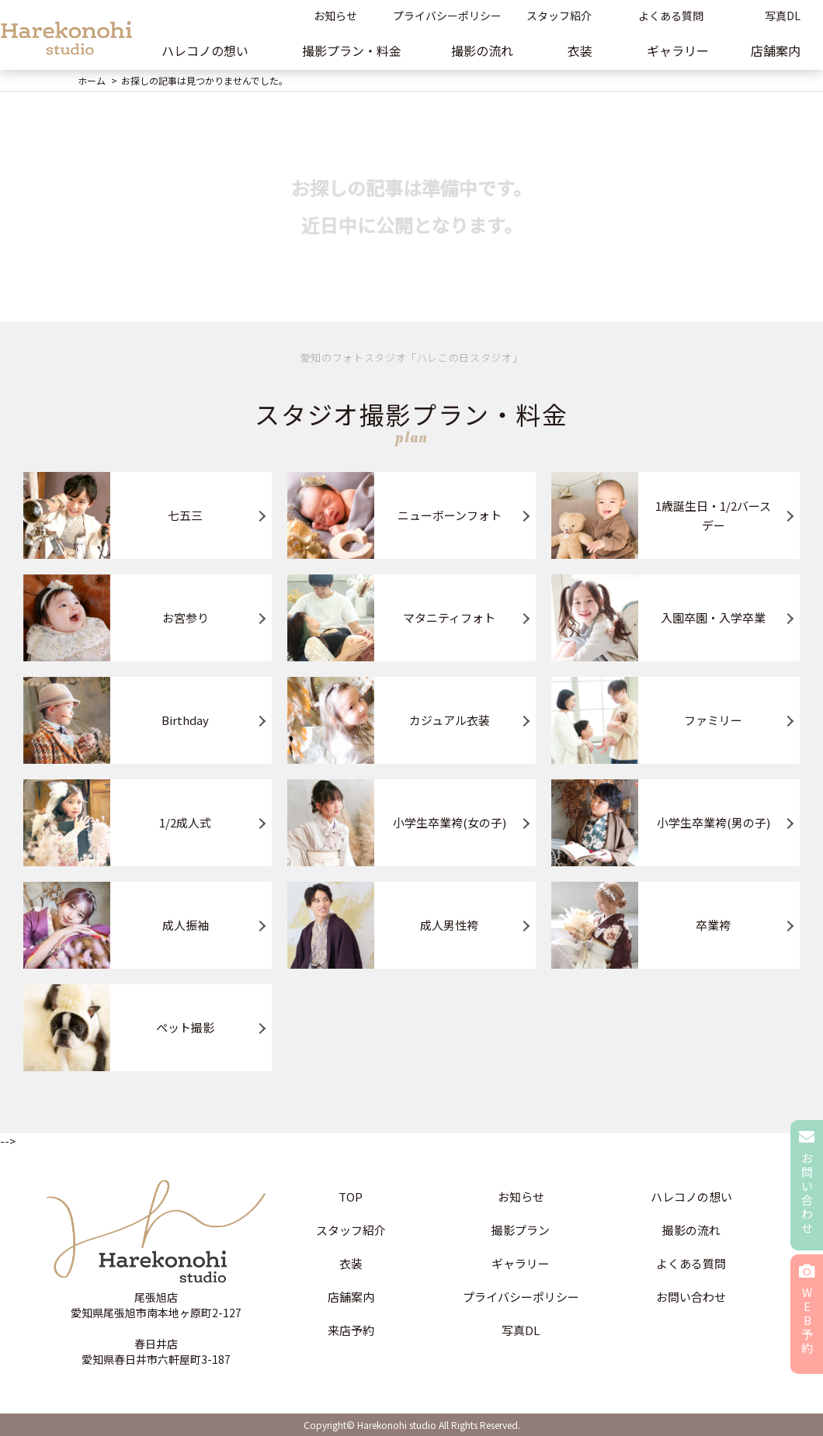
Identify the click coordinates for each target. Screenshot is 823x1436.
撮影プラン (520, 1230)
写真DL (521, 1330)
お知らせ (335, 15)
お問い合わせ (691, 1297)
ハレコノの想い (204, 50)
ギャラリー (678, 50)
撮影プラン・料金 (351, 50)
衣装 (580, 50)
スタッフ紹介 (559, 15)
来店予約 (351, 1330)
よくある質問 (670, 15)
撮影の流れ (482, 50)
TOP (351, 1196)
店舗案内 (351, 1297)
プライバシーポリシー (447, 15)
